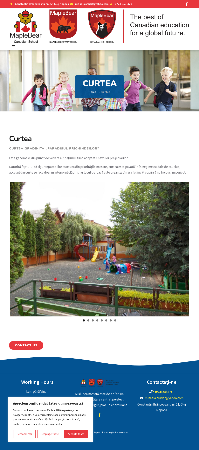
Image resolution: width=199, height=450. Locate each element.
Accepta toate (76, 434)
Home (92, 89)
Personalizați (24, 434)
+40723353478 (163, 391)
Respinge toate (50, 434)
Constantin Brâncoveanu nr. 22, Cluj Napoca (39, 4)
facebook (99, 415)
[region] (50, 419)
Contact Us (26, 345)
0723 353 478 (120, 4)
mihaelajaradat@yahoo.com (88, 4)
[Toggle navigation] (13, 47)
